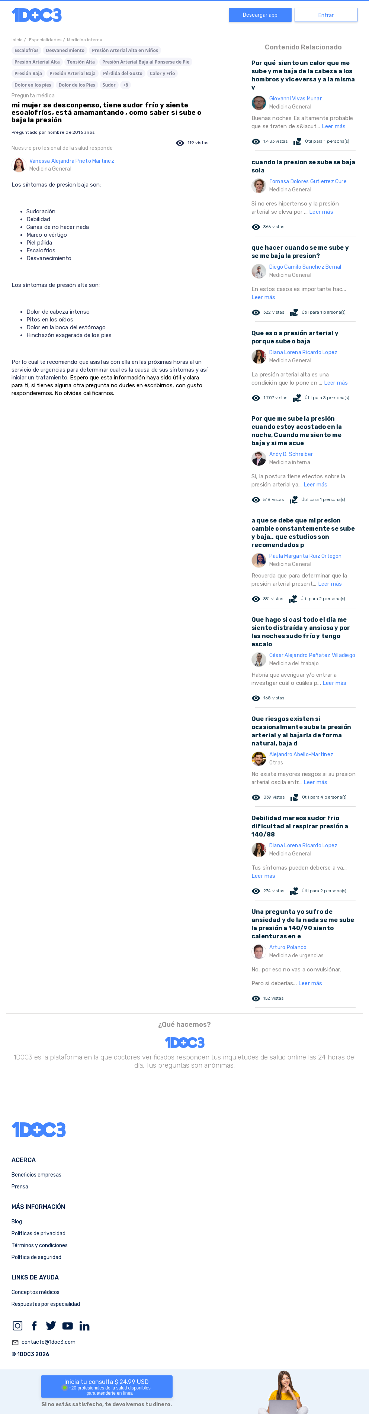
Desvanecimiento (65, 50)
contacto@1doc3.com (44, 1342)
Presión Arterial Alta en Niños (125, 50)
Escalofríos (26, 50)
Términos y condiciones (40, 1245)
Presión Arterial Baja (72, 73)
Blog (17, 1222)
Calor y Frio (162, 73)
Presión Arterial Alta (37, 62)
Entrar (326, 15)
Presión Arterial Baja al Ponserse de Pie (145, 62)
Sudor (109, 85)
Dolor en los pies (33, 85)
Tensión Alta (81, 62)
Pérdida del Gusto (122, 73)
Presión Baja (28, 73)
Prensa (20, 1187)
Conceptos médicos (36, 1292)
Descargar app (260, 15)
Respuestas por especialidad (46, 1304)
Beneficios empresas (36, 1175)
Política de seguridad (36, 1257)
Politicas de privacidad (38, 1233)
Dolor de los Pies (77, 85)
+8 (125, 85)
